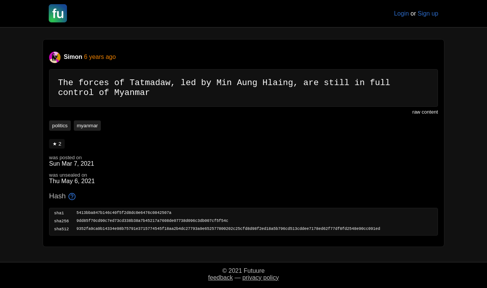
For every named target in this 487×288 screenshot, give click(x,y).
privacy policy (260, 277)
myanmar (87, 129)
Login (401, 13)
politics (60, 129)
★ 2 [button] (57, 147)
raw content (425, 116)
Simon (66, 57)
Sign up (428, 13)
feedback (220, 277)
